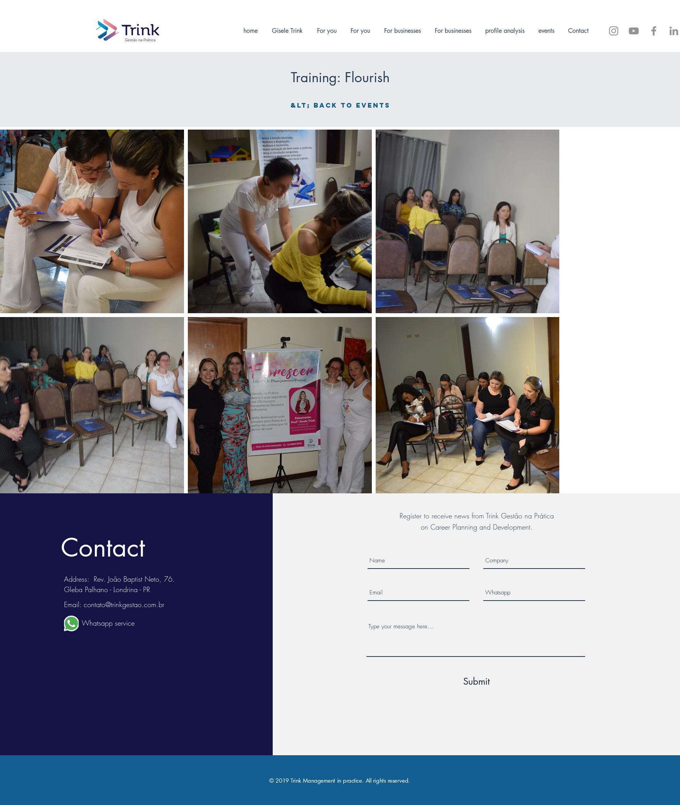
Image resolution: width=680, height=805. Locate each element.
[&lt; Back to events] (340, 105)
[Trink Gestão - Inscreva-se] (634, 31)
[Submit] (477, 681)
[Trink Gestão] (674, 31)
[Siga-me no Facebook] (654, 31)
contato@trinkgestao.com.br (124, 604)
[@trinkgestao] (613, 31)
